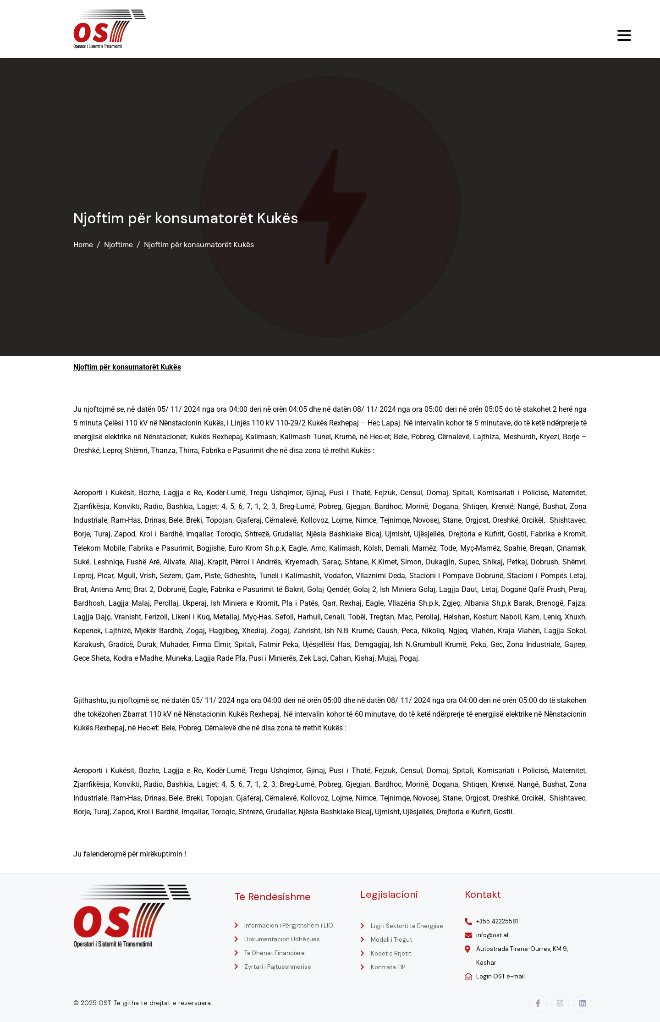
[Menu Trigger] (624, 35)
